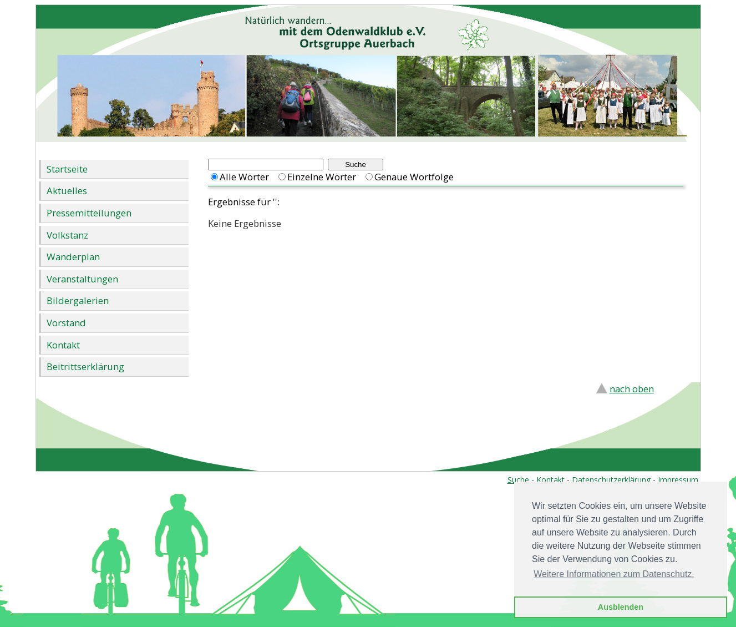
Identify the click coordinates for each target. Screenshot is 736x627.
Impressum (678, 479)
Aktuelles (67, 190)
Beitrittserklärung (85, 366)
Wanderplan (73, 256)
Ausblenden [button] (620, 607)
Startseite (67, 169)
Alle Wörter (244, 176)
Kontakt (63, 344)
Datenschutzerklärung (611, 479)
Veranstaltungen (82, 278)
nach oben (632, 388)
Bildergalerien (78, 300)
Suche (518, 479)
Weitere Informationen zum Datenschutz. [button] (614, 574)
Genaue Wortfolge (414, 176)
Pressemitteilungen (89, 212)
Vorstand (66, 322)
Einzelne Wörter (321, 176)
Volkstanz (67, 235)
